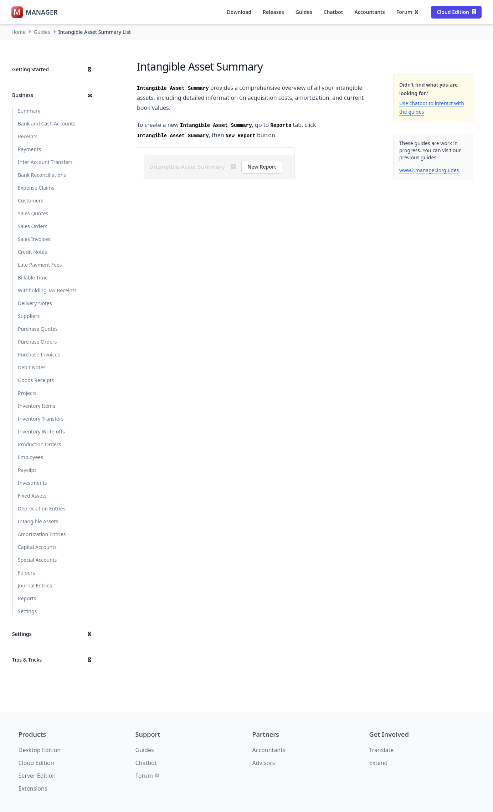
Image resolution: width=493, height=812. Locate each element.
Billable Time (33, 277)
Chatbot (333, 12)
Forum (407, 12)
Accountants (369, 12)
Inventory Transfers (40, 418)
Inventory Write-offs (41, 431)
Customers (30, 200)
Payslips (27, 470)
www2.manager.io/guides (429, 170)
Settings (27, 611)
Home (18, 32)
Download (239, 12)
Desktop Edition (40, 750)
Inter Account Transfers (45, 162)
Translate (381, 750)
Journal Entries (35, 585)
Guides (304, 12)
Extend (378, 763)
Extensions (33, 788)
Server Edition (37, 776)
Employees (30, 457)
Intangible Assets (38, 521)
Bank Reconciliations (42, 174)
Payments (29, 149)
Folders (26, 572)
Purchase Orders (37, 341)
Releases (273, 12)
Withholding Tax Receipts (47, 290)
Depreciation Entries (41, 508)
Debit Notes (32, 367)
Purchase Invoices (39, 354)
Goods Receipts (36, 380)
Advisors (263, 763)
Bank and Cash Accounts (46, 123)
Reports (27, 598)
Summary (29, 110)
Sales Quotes (33, 213)
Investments (32, 482)
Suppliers (29, 316)
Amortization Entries (42, 534)
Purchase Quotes (38, 328)
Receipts (27, 136)
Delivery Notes (35, 303)
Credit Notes (32, 251)
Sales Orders (32, 226)
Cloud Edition (456, 12)
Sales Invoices (34, 239)
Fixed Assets (32, 495)
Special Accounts (37, 559)
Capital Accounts (37, 547)
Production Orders (39, 444)
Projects (27, 393)
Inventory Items (36, 405)
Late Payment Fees (40, 264)
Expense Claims (36, 187)
